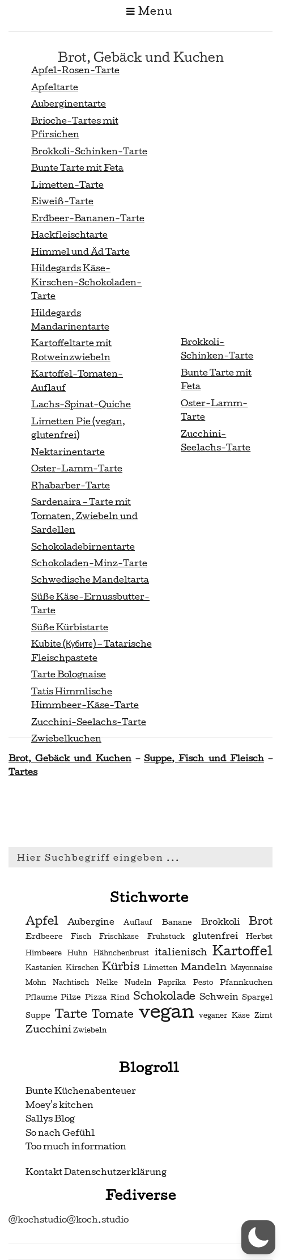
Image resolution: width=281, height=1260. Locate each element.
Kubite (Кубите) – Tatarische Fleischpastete (91, 650)
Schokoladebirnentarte (83, 546)
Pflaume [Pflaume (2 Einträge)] (41, 997)
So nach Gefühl (60, 1132)
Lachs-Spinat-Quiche (81, 404)
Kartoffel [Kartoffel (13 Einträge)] (242, 951)
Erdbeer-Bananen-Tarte (87, 218)
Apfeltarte (54, 87)
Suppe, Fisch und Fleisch (204, 758)
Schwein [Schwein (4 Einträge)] (219, 997)
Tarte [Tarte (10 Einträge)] (71, 1013)
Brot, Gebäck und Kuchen (69, 758)
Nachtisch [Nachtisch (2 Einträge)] (71, 982)
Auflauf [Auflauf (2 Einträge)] (138, 922)
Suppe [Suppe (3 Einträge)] (37, 1015)
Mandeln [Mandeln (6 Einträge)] (204, 966)
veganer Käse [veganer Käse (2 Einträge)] (224, 1015)
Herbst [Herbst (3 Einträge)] (259, 936)
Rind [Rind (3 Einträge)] (120, 997)
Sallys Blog (50, 1118)
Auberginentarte (68, 103)
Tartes (22, 771)
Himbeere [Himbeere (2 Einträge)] (43, 953)
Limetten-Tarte (67, 184)
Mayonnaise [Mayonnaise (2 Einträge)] (252, 967)
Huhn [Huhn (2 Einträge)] (77, 953)
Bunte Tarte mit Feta (77, 167)
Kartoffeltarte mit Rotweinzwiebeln (71, 349)
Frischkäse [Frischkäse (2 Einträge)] (119, 936)
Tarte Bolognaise (68, 674)
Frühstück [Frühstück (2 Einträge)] (166, 936)
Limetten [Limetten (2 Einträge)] (160, 967)
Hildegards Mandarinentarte (70, 319)
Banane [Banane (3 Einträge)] (177, 922)
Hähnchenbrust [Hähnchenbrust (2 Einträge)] (121, 953)
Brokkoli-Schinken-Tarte (89, 151)
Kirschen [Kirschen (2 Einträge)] (82, 967)
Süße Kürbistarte (69, 627)
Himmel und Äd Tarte (80, 251)
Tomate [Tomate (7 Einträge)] (113, 1014)
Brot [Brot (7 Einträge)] (261, 921)
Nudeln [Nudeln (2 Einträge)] (138, 982)
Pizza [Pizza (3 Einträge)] (96, 997)
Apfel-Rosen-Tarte (75, 70)
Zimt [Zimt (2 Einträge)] (263, 1015)
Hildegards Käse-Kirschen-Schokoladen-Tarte (86, 282)
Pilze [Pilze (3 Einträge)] (71, 997)
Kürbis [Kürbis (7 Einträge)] (120, 966)
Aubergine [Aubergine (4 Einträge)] (90, 922)
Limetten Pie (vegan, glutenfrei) (78, 428)
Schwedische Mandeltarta (90, 579)
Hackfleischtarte (69, 234)
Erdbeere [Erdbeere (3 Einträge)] (44, 936)
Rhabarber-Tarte (70, 485)
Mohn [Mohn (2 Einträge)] (35, 982)
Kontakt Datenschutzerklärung (96, 1171)
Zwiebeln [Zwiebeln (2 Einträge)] (90, 1030)
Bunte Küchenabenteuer (80, 1090)
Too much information (75, 1146)
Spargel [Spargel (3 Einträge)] (257, 997)
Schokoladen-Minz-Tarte (89, 563)
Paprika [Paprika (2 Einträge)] (172, 982)
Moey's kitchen (59, 1104)
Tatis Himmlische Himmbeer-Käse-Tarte (85, 698)
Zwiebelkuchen (66, 738)
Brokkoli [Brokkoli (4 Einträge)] (220, 922)
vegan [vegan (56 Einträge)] (166, 1011)
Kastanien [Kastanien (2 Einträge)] (43, 967)
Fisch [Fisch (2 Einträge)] (81, 936)
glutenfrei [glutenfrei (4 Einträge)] (215, 936)
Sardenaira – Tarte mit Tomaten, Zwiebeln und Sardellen (84, 515)
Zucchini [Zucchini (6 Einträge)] (48, 1029)
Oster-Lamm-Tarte (76, 468)
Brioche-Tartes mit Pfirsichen (74, 127)
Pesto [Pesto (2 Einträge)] (203, 982)
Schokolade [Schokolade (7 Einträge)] (164, 996)
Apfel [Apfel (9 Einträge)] (41, 921)
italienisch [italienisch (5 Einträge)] (181, 952)
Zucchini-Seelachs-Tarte (88, 721)
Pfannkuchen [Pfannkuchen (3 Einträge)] (246, 982)
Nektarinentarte (68, 451)
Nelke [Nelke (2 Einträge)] (107, 982)
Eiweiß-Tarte (62, 201)
